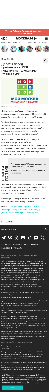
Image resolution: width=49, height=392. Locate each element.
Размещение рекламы (12, 248)
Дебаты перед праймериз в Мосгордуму (19, 212)
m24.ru (7, 261)
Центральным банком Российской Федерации (22, 355)
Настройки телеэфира (9, 255)
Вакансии (6, 244)
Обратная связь (21, 244)
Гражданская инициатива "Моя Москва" (27, 206)
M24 (14, 229)
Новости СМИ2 (7, 222)
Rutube (23, 237)
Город (19, 59)
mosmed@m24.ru (40, 325)
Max (36, 237)
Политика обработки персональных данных (16, 342)
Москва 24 (24, 38)
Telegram (3, 237)
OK (12, 387)
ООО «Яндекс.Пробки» (21, 359)
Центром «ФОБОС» (36, 352)
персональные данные (24, 377)
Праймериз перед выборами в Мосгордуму (20, 209)
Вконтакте (10, 237)
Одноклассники (16, 237)
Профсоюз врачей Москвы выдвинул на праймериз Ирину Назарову (28, 165)
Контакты (36, 244)
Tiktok (29, 237)
